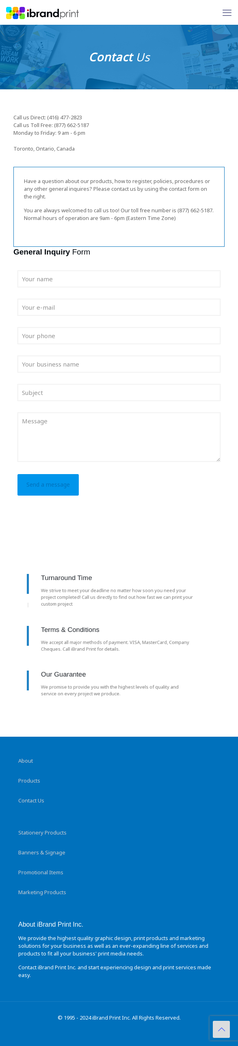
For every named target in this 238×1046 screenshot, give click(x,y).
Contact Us (31, 800)
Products (29, 780)
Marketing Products (42, 892)
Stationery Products (42, 832)
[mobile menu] (227, 12)
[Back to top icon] (221, 1029)
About (25, 760)
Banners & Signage (41, 852)
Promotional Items (40, 872)
